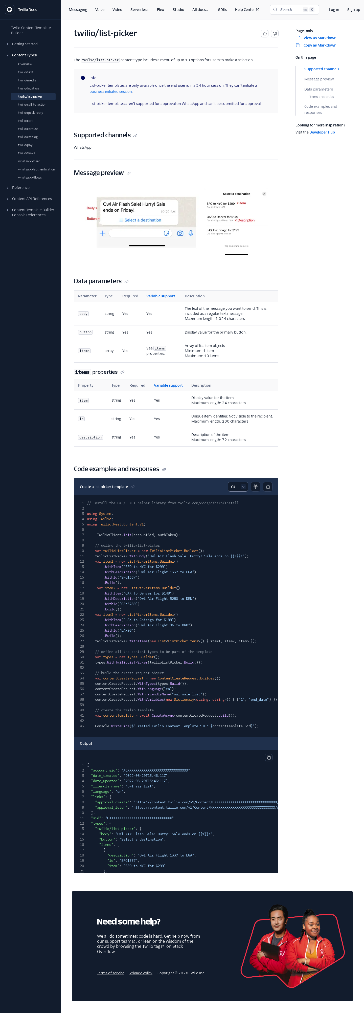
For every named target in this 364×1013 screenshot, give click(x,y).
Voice (99, 9)
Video (117, 9)
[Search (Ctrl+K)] (294, 9)
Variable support (160, 296)
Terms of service (110, 973)
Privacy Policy (140, 973)
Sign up (353, 9)
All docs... (200, 9)
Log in (334, 9)
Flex (160, 9)
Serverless (139, 9)
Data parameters (318, 89)
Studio (178, 9)
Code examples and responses (320, 109)
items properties (321, 97)
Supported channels (321, 69)
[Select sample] (238, 486)
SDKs (222, 9)
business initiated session (110, 91)
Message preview (319, 79)
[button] (30, 44)
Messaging (78, 9)
